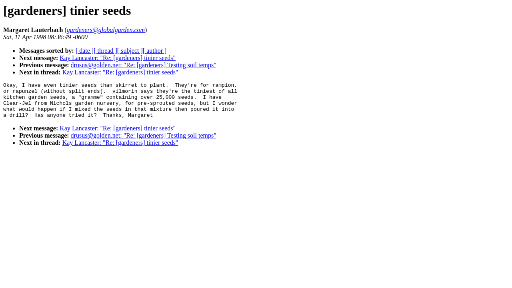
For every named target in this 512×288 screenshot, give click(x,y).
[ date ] (85, 50)
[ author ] (155, 50)
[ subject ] (130, 50)
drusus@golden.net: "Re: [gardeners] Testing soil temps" (143, 65)
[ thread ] (105, 50)
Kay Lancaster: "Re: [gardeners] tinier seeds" (118, 57)
